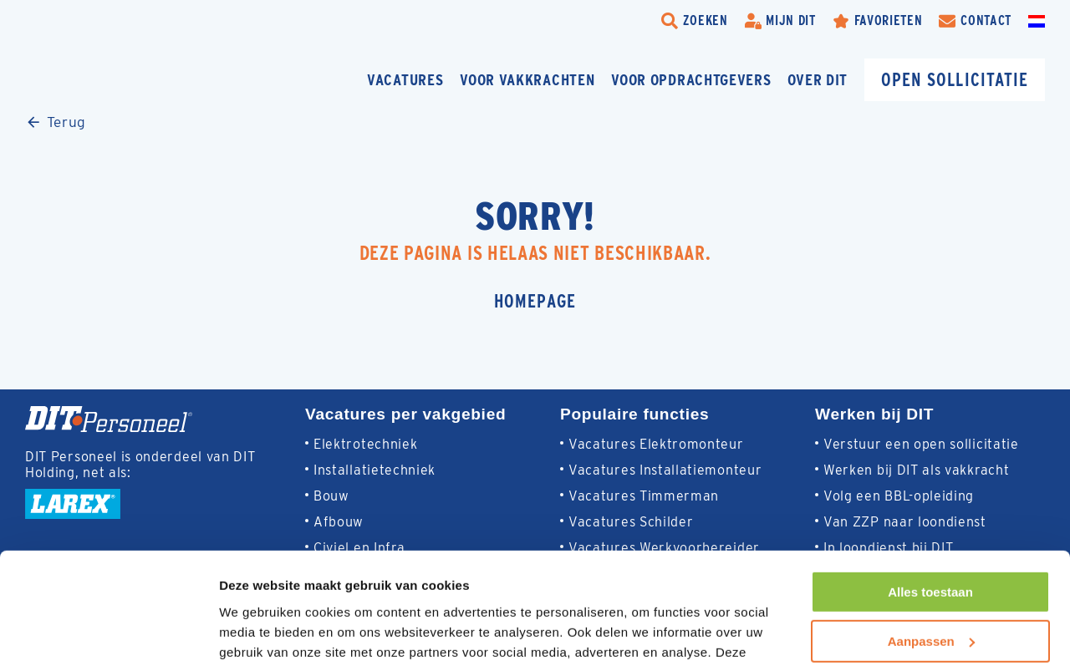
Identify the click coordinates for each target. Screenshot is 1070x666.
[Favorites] (878, 20)
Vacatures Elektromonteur (656, 444)
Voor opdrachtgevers (691, 79)
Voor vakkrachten (527, 79)
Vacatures (405, 79)
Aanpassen (931, 536)
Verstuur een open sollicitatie (921, 444)
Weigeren (930, 585)
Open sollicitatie (954, 79)
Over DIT (817, 79)
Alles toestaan (930, 487)
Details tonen (258, 633)
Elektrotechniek (365, 444)
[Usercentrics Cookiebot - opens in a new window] (108, 633)
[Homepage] (146, 80)
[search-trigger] (694, 20)
